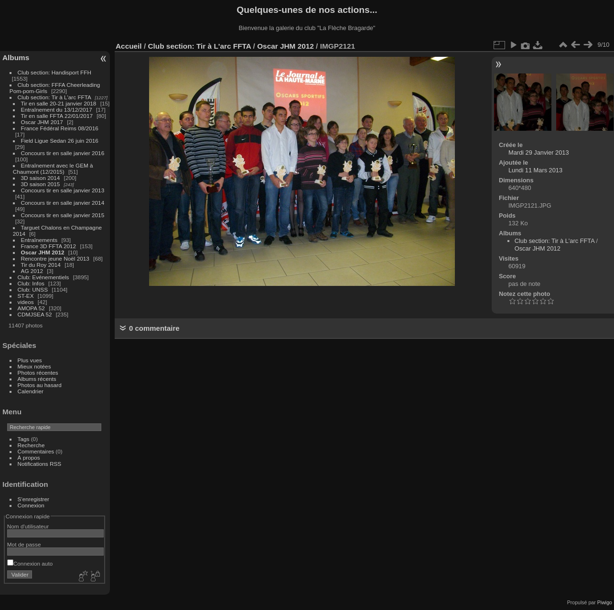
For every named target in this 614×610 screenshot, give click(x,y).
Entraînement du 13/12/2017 (56, 109)
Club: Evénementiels (43, 277)
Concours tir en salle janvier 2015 (63, 215)
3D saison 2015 (40, 184)
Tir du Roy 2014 (41, 265)
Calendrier (30, 391)
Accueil (129, 46)
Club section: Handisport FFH (54, 72)
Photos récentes (38, 372)
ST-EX (26, 296)
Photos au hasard (40, 385)
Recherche (31, 445)
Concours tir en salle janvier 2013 (63, 190)
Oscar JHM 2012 (43, 252)
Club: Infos (31, 283)
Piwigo (604, 602)
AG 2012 (32, 271)
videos (26, 302)
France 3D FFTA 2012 (48, 246)
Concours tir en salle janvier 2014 (63, 203)
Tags (24, 439)
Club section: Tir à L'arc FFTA (54, 97)
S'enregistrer (33, 499)
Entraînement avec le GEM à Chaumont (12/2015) (53, 168)
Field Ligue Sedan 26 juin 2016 (59, 140)
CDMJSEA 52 (35, 314)
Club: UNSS (33, 289)
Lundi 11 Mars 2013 (535, 170)
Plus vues (30, 360)
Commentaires (36, 451)
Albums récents (37, 379)
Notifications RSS (40, 464)
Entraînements (39, 240)
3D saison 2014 (40, 178)
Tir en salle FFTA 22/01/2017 (57, 116)
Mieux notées (34, 366)
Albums (15, 57)
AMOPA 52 (31, 308)
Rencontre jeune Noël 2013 (55, 258)
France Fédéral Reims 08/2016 (59, 128)
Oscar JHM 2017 (42, 122)
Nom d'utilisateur (28, 526)
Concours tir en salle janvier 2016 (63, 153)
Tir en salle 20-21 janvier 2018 (59, 103)
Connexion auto (30, 563)
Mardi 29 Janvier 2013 (538, 152)
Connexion (31, 505)
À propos (29, 457)
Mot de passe (24, 544)
